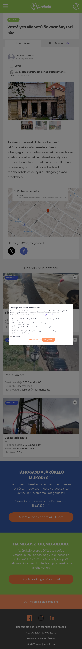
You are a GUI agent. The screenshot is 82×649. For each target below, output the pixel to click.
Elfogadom (48, 340)
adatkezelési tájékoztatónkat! (45, 315)
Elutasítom (33, 340)
